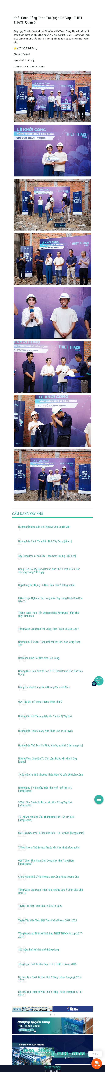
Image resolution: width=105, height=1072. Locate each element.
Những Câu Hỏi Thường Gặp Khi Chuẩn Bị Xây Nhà (45, 716)
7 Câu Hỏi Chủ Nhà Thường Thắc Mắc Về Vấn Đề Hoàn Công (50, 774)
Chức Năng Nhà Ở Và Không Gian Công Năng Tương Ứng (48, 876)
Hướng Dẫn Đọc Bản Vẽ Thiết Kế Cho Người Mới (44, 526)
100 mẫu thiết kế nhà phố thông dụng (38, 949)
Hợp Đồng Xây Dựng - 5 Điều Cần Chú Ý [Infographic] (46, 585)
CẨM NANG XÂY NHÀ (27, 514)
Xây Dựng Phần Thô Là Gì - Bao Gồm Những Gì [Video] (47, 555)
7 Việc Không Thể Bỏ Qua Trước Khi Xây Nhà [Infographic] (49, 847)
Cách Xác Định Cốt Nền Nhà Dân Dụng (38, 658)
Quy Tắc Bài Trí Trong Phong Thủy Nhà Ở (40, 701)
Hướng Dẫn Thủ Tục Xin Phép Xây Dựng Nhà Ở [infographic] (50, 745)
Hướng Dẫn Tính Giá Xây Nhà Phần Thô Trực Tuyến (45, 730)
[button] (50, 1014)
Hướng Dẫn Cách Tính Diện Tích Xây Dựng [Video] (45, 541)
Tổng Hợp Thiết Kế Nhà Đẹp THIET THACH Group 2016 (47, 964)
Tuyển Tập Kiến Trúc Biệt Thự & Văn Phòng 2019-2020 (47, 920)
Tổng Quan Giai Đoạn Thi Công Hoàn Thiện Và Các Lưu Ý (48, 628)
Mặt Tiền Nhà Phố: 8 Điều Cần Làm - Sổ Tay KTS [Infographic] (51, 832)
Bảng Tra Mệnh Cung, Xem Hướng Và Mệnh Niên (44, 687)
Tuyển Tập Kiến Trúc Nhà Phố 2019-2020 (40, 905)
